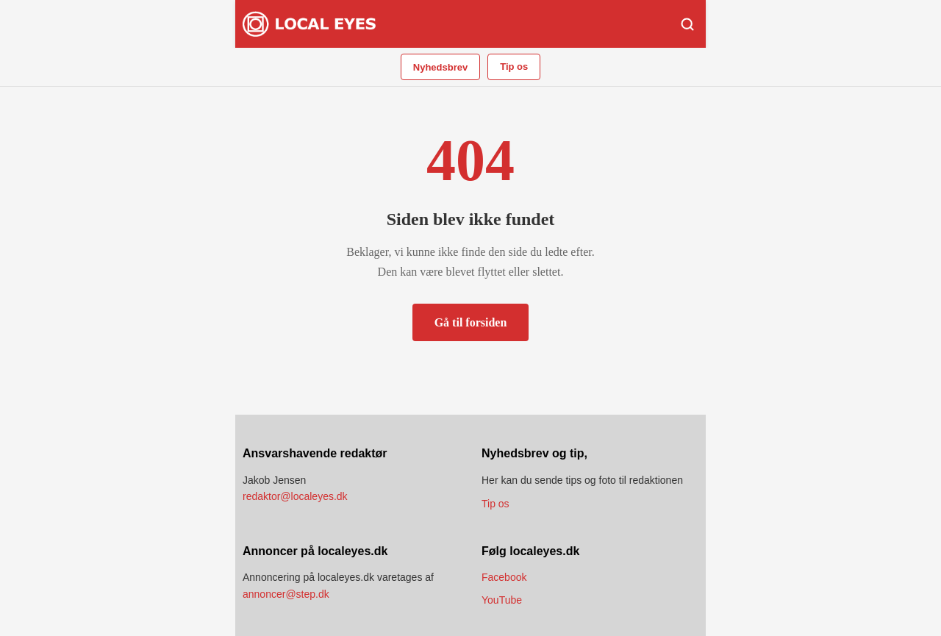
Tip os (514, 66)
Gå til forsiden (470, 322)
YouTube (502, 600)
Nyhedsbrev (440, 67)
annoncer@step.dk (286, 594)
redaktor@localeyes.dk (295, 496)
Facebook (504, 577)
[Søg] (687, 24)
